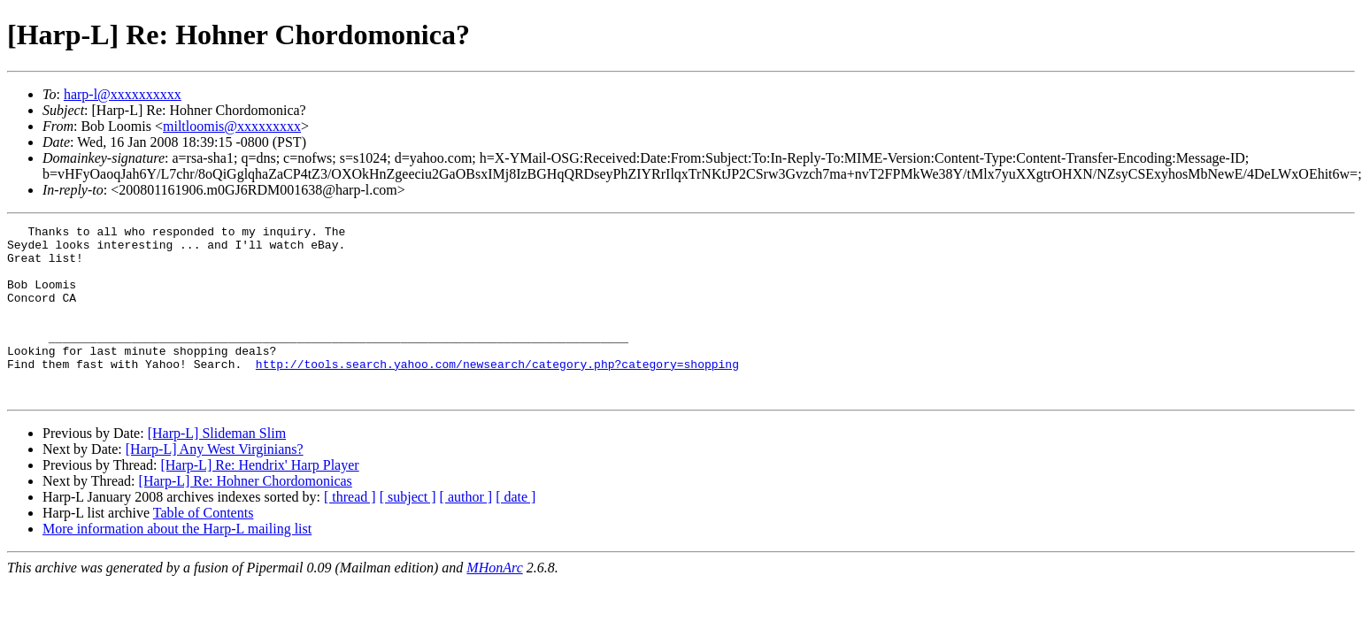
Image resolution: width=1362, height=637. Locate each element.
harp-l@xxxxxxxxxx (122, 94)
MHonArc (494, 602)
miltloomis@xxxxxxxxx (232, 126)
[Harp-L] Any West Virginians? (215, 483)
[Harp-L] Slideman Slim (217, 467)
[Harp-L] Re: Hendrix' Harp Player (259, 499)
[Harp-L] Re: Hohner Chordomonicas (245, 515)
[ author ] (466, 531)
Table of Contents (203, 547)
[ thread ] (350, 531)
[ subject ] (408, 531)
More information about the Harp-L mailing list (177, 563)
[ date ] (515, 531)
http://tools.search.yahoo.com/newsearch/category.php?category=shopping (497, 393)
